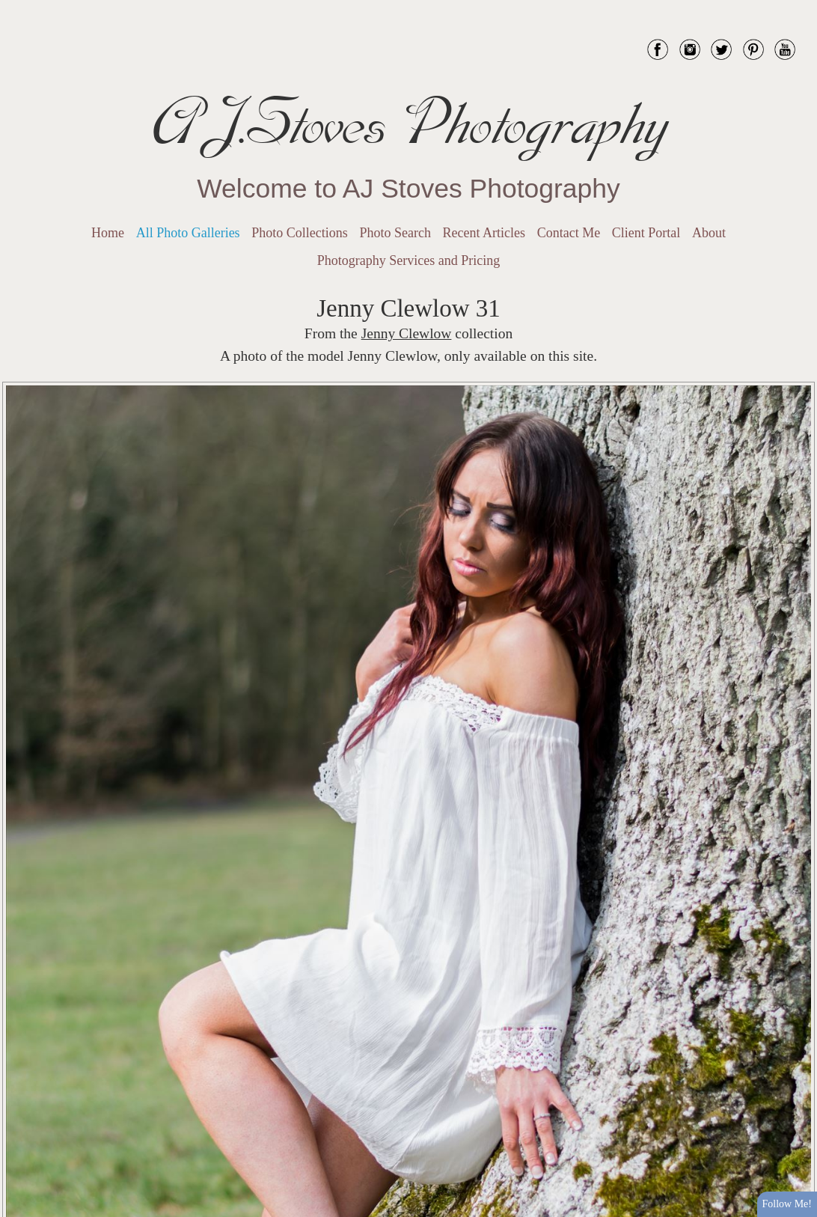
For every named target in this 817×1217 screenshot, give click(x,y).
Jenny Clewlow (406, 333)
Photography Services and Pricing (408, 260)
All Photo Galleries (188, 232)
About (709, 232)
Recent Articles (484, 232)
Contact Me (568, 232)
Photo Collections (299, 232)
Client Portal (646, 232)
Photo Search (394, 232)
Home (107, 232)
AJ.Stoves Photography (408, 123)
